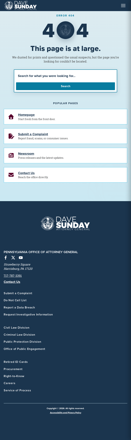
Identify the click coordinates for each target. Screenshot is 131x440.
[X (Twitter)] (13, 258)
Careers (9, 383)
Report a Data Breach (19, 307)
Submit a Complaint (18, 293)
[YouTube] (21, 258)
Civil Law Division (16, 327)
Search (65, 86)
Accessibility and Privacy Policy (65, 412)
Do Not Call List (15, 300)
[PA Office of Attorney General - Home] (21, 5)
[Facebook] (6, 258)
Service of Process (17, 390)
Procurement (13, 369)
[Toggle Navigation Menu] (123, 5)
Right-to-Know (14, 376)
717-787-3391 (13, 276)
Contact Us (12, 281)
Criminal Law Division (19, 334)
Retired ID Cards (16, 362)
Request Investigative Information (28, 314)
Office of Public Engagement (24, 349)
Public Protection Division (22, 342)
